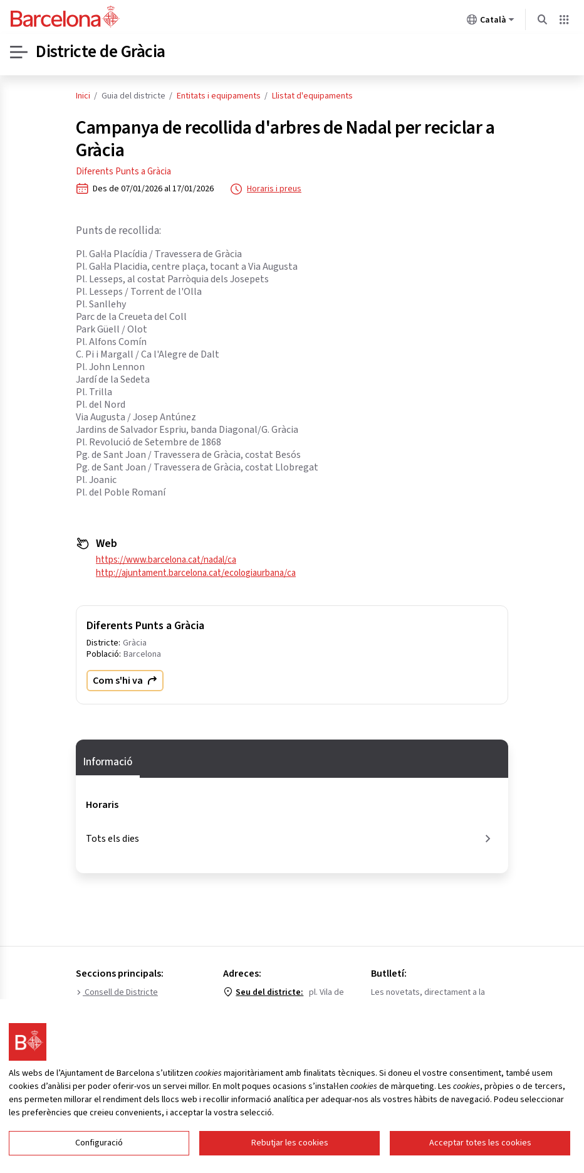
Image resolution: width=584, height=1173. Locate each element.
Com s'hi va (125, 680)
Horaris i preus (265, 189)
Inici (83, 96)
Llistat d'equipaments (312, 96)
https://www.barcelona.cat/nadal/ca (166, 559)
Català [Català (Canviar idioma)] (490, 22)
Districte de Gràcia (101, 52)
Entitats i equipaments (219, 96)
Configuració (99, 1143)
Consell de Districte (117, 992)
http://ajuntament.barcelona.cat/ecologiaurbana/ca (196, 573)
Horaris (102, 805)
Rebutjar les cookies (289, 1143)
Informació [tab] (107, 762)
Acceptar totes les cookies (480, 1143)
